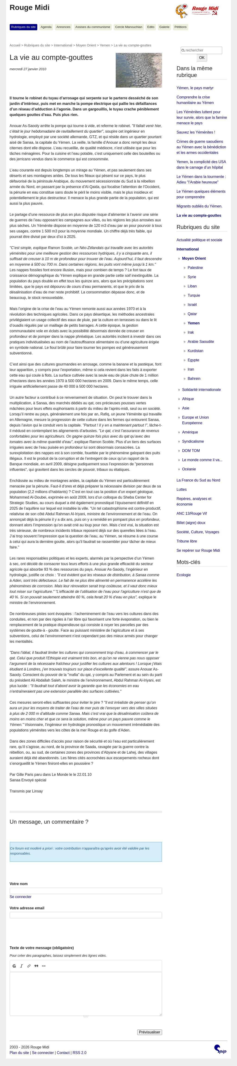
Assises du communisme (92, 27)
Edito (150, 27)
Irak (191, 332)
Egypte (193, 360)
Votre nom (19, 884)
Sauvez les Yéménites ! (196, 132)
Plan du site (19, 1053)
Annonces (63, 27)
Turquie (194, 295)
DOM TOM (191, 451)
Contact (63, 1053)
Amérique (190, 432)
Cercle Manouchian (128, 27)
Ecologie (184, 575)
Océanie (189, 469)
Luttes (182, 489)
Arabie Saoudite (201, 342)
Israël (192, 305)
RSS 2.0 (80, 1053)
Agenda (46, 27)
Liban (192, 286)
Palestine (195, 268)
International (63, 45)
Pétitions (181, 27)
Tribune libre (187, 541)
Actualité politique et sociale (199, 240)
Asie (185, 408)
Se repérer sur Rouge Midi (198, 550)
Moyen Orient (86, 45)
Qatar (192, 314)
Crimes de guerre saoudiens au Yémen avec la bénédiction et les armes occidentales (201, 147)
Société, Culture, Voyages (198, 532)
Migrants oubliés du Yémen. (199, 206)
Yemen (105, 45)
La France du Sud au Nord (198, 480)
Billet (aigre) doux (191, 523)
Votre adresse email (27, 908)
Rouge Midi (30, 7)
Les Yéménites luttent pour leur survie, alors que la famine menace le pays (202, 117)
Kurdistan (195, 351)
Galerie (164, 27)
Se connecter (20, 897)
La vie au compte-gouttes (199, 215)
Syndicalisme (193, 441)
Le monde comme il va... (202, 460)
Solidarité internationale (201, 390)
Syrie (192, 277)
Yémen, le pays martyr (195, 88)
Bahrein (194, 379)
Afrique (188, 399)
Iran (191, 369)
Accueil (15, 45)
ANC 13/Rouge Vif (192, 513)
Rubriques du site (23, 27)
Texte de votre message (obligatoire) (42, 948)
